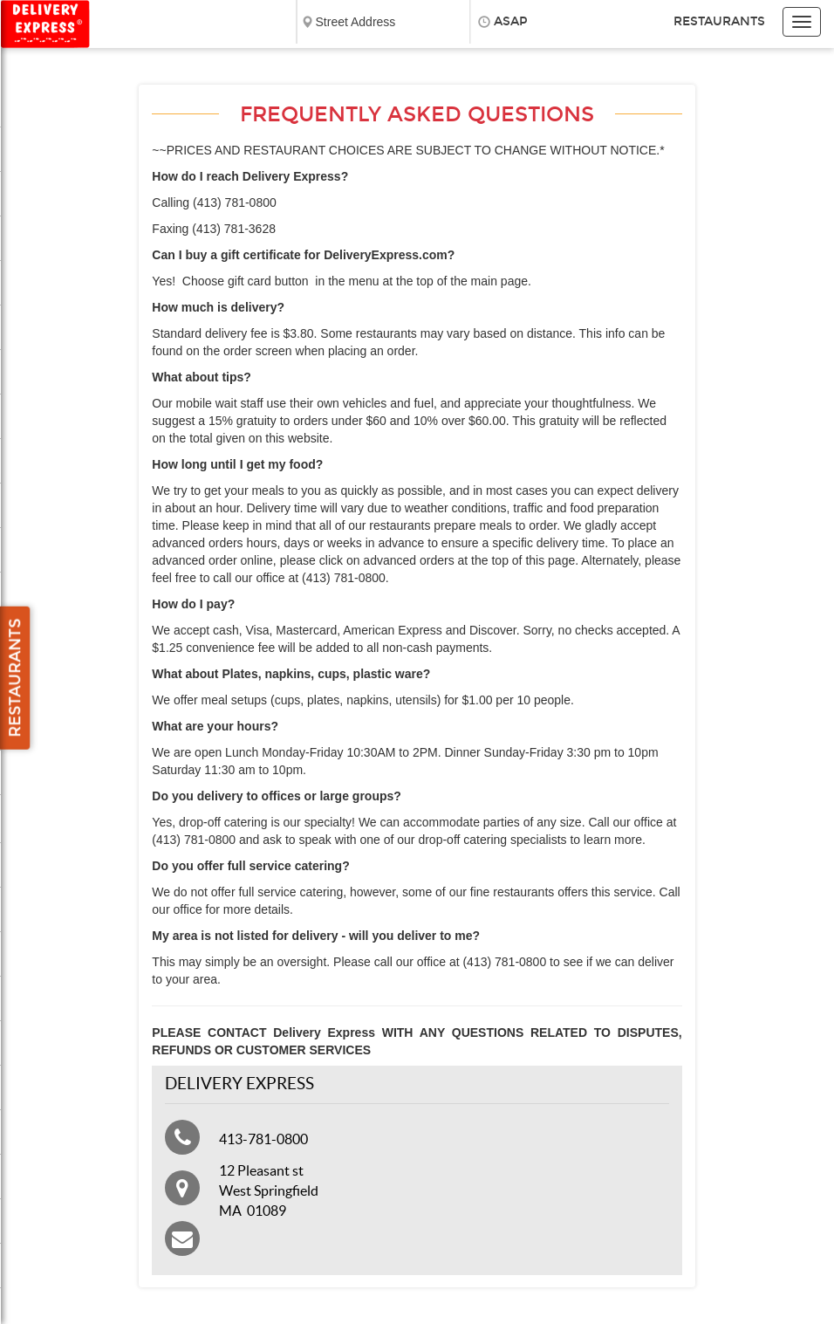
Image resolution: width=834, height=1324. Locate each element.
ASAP (511, 21)
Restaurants (719, 21)
